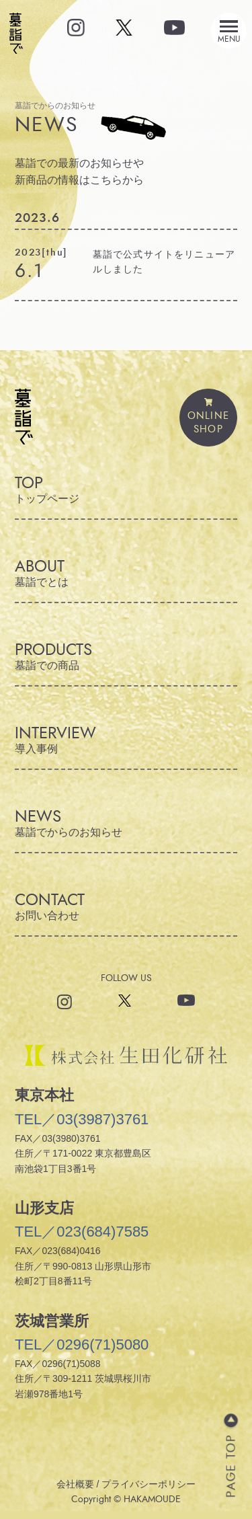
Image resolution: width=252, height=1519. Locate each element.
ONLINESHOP (208, 417)
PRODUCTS (126, 656)
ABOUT (126, 573)
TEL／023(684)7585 (82, 1231)
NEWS (126, 823)
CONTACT (126, 906)
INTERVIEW (126, 740)
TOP (126, 489)
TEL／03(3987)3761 (82, 1119)
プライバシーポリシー (148, 1484)
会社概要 (75, 1484)
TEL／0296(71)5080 (82, 1344)
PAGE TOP (230, 1465)
